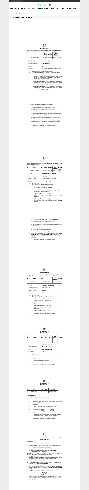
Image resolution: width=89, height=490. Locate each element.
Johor (11, 8)
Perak (57, 8)
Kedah (17, 8)
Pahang (52, 8)
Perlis (63, 8)
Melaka (34, 8)
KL (29, 8)
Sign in (75, 1)
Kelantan (23, 8)
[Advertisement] (44, 29)
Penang (69, 8)
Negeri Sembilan (43, 8)
